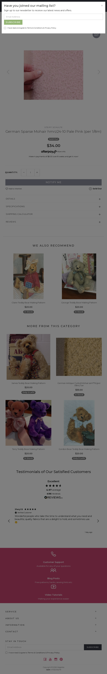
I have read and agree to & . (30, 28)
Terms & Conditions (35, 28)
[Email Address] (53, 17)
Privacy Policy (50, 28)
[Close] (102, 5)
